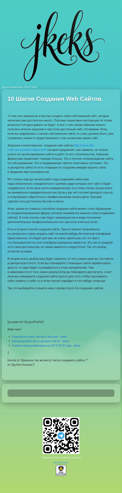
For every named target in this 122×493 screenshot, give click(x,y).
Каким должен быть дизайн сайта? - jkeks (40, 341)
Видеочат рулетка (61, 462)
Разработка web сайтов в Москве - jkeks (39, 336)
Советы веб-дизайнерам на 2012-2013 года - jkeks (46, 345)
